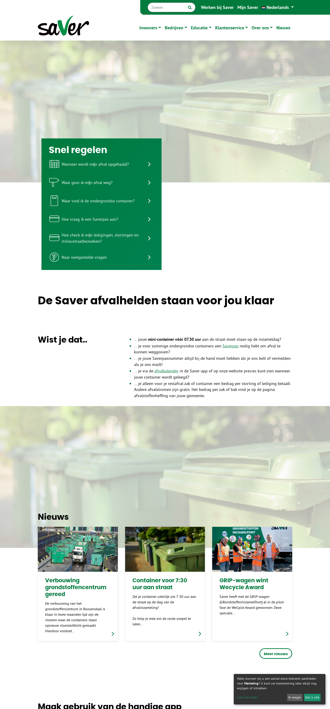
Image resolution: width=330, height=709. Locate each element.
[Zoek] (189, 7)
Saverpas (231, 346)
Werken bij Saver (217, 7)
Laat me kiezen (247, 697)
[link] (78, 584)
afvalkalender (166, 371)
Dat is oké (312, 697)
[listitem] (101, 164)
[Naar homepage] (63, 28)
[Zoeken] (166, 7)
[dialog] (279, 689)
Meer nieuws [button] (276, 654)
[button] (278, 7)
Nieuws (283, 28)
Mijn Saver (247, 7)
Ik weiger (294, 697)
